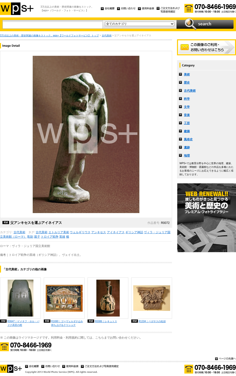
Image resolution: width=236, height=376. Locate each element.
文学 (187, 107)
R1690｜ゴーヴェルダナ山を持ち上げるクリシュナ (67, 323)
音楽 (187, 115)
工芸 (187, 123)
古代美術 (107, 35)
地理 (187, 155)
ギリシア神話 (134, 232)
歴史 (187, 82)
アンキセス (98, 232)
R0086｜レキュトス (106, 321)
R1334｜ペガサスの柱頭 (152, 321)
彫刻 (30, 236)
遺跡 (187, 147)
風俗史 (188, 139)
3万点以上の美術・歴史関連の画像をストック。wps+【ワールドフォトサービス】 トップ (49, 35)
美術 (187, 74)
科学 (187, 99)
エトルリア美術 (58, 232)
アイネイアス (116, 232)
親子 (37, 236)
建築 (187, 131)
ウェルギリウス (80, 232)
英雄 (62, 236)
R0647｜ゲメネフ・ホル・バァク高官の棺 (23, 323)
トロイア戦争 (50, 236)
